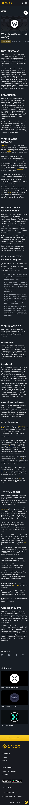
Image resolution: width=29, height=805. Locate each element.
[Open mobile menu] (26, 3)
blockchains (4, 509)
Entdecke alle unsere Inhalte (14, 738)
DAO (25, 542)
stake (19, 478)
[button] (26, 3)
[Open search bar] (21, 3)
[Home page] (7, 3)
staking (9, 192)
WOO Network (5, 145)
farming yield (4, 471)
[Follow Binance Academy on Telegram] (8, 787)
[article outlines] (26, 13)
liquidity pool (18, 458)
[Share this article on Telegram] (16, 655)
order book (11, 446)
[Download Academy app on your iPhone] (6, 781)
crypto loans (16, 585)
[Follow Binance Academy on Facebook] (3, 788)
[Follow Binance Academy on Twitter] (5, 787)
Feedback (5, 774)
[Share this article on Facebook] (9, 655)
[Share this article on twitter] (2, 655)
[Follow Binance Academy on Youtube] (10, 787)
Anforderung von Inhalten (9, 771)
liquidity (9, 151)
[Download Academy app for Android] (17, 781)
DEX (3, 192)
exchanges (20, 169)
